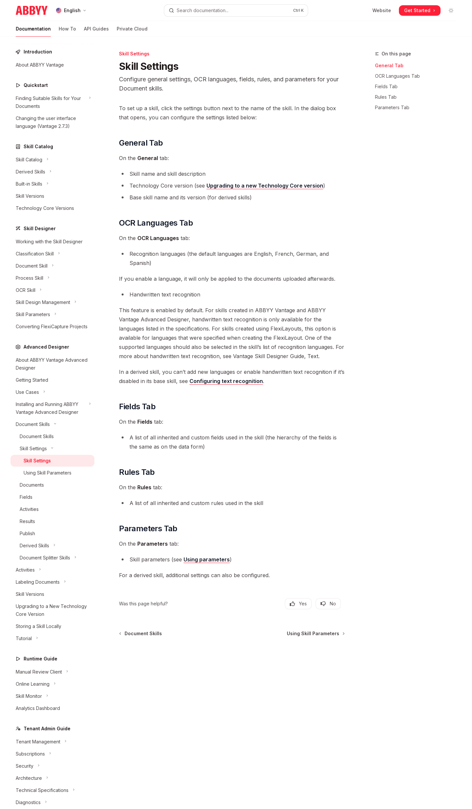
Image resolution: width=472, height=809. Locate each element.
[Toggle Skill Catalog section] (52, 160)
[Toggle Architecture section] (52, 778)
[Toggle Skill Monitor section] (52, 696)
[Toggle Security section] (52, 766)
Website (381, 10)
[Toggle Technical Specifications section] (52, 790)
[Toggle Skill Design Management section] (52, 302)
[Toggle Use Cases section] (52, 392)
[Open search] (235, 10)
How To (67, 31)
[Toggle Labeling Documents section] (52, 582)
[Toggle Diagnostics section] (52, 802)
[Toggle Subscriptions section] (52, 754)
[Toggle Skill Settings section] (52, 449)
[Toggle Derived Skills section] (52, 172)
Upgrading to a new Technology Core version (264, 185)
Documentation (33, 31)
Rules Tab (386, 97)
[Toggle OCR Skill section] (52, 290)
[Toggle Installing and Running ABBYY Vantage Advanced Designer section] (52, 408)
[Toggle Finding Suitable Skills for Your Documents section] (52, 102)
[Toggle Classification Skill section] (52, 254)
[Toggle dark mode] (451, 10)
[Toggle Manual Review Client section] (52, 672)
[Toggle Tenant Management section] (52, 742)
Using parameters (207, 559)
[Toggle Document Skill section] (52, 266)
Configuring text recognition (226, 381)
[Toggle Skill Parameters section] (52, 314)
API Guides (96, 31)
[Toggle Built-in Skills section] (52, 184)
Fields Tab (386, 86)
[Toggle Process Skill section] (52, 278)
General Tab (389, 65)
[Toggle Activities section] (52, 570)
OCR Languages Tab (397, 76)
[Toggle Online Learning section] (52, 684)
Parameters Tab (392, 107)
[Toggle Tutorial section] (52, 638)
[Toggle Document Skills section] (52, 424)
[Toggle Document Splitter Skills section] (52, 558)
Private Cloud (132, 31)
